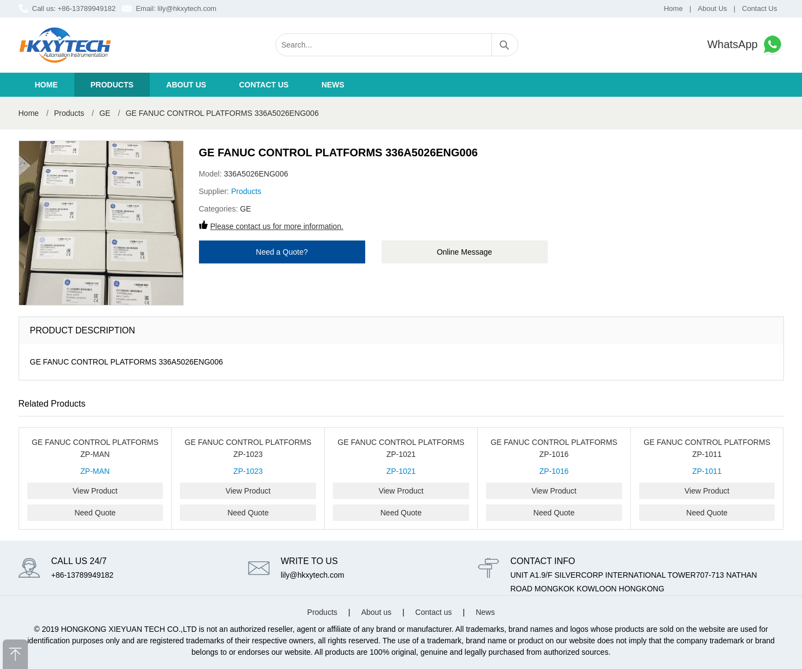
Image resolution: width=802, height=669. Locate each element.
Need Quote (95, 512)
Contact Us (759, 8)
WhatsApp (745, 44)
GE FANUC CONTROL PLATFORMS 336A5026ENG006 (222, 113)
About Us (712, 8)
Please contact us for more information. (277, 226)
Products (112, 84)
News (332, 84)
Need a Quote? (282, 252)
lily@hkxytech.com (186, 8)
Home (673, 8)
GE (104, 113)
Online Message (464, 252)
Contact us (264, 84)
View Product (95, 490)
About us (186, 84)
